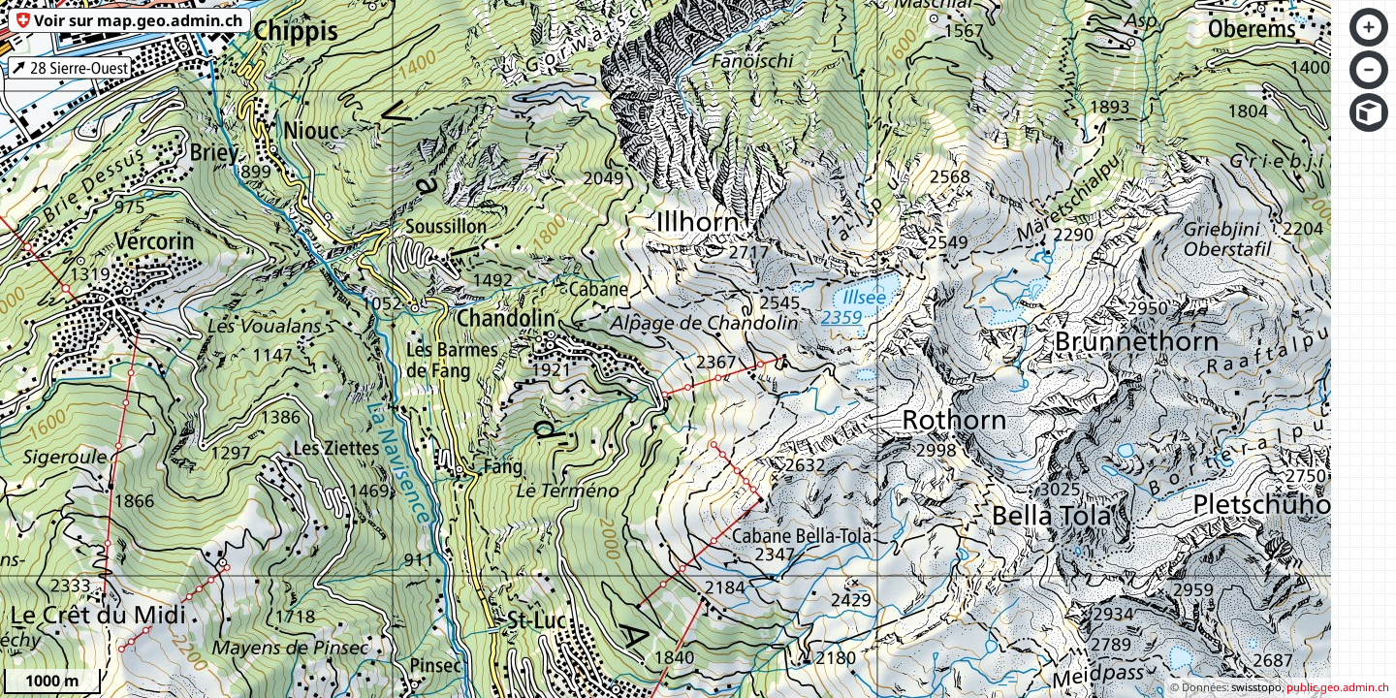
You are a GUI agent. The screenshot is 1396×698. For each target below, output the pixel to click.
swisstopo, (1258, 687)
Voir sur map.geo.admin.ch (138, 20)
